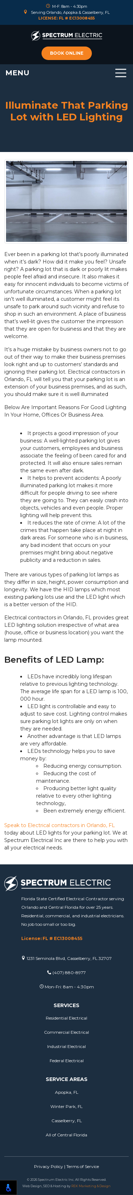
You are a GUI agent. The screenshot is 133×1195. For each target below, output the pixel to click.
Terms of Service (82, 1166)
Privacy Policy (48, 1166)
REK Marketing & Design (91, 1186)
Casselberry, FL (66, 1120)
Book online (66, 53)
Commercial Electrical (66, 1032)
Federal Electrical (67, 1060)
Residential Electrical (66, 1018)
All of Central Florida (66, 1134)
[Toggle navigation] (66, 73)
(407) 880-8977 (66, 972)
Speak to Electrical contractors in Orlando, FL (59, 825)
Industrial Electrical (66, 1046)
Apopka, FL (66, 1092)
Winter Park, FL (66, 1106)
